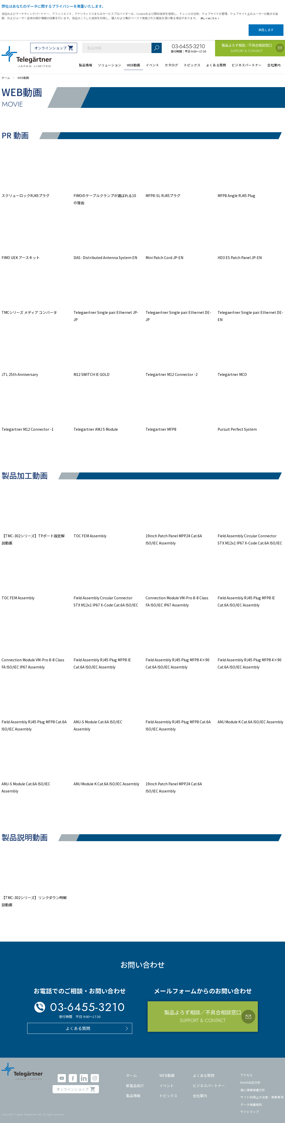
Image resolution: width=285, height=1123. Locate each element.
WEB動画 (167, 1071)
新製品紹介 (135, 1081)
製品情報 (133, 1091)
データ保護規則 (251, 1100)
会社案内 (200, 1091)
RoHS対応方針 (250, 1078)
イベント (166, 1081)
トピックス (168, 1091)
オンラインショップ (50, 43)
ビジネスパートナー (209, 1081)
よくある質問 (203, 1071)
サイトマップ (249, 1107)
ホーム (131, 1071)
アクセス (246, 1070)
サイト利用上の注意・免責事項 (261, 1092)
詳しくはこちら (211, 18)
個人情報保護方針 (252, 1085)
